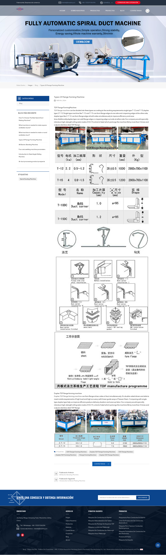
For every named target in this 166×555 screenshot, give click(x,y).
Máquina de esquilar (126, 540)
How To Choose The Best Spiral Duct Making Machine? (31, 119)
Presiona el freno (125, 537)
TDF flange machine (62, 110)
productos (95, 11)
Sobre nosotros (78, 11)
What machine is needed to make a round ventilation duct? (33, 134)
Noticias (68, 527)
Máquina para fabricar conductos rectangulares (131, 527)
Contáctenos (136, 11)
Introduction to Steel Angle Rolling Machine (30, 155)
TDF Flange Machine (126, 452)
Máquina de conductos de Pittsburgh (101, 531)
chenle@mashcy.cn (68, 3)
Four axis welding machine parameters (32, 149)
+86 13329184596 (88, 3)
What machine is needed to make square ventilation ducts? (33, 126)
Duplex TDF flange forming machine (68, 396)
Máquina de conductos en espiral (99, 518)
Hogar (62, 11)
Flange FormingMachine (87, 455)
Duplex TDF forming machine (66, 455)
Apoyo (68, 540)
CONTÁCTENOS (99, 464)
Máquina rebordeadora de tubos (100, 521)
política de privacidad (45, 550)
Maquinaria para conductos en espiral (132, 518)
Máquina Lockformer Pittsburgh (99, 527)
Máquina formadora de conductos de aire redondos (132, 533)
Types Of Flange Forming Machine (30, 140)
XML (56, 550)
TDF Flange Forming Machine (76, 452)
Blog (122, 11)
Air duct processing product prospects (32, 161)
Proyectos (110, 11)
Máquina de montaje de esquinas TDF (101, 524)
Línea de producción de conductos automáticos (131, 522)
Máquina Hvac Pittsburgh (97, 534)
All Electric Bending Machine (28, 145)
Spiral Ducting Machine (28, 179)
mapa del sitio (32, 550)
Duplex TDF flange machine (109, 455)
